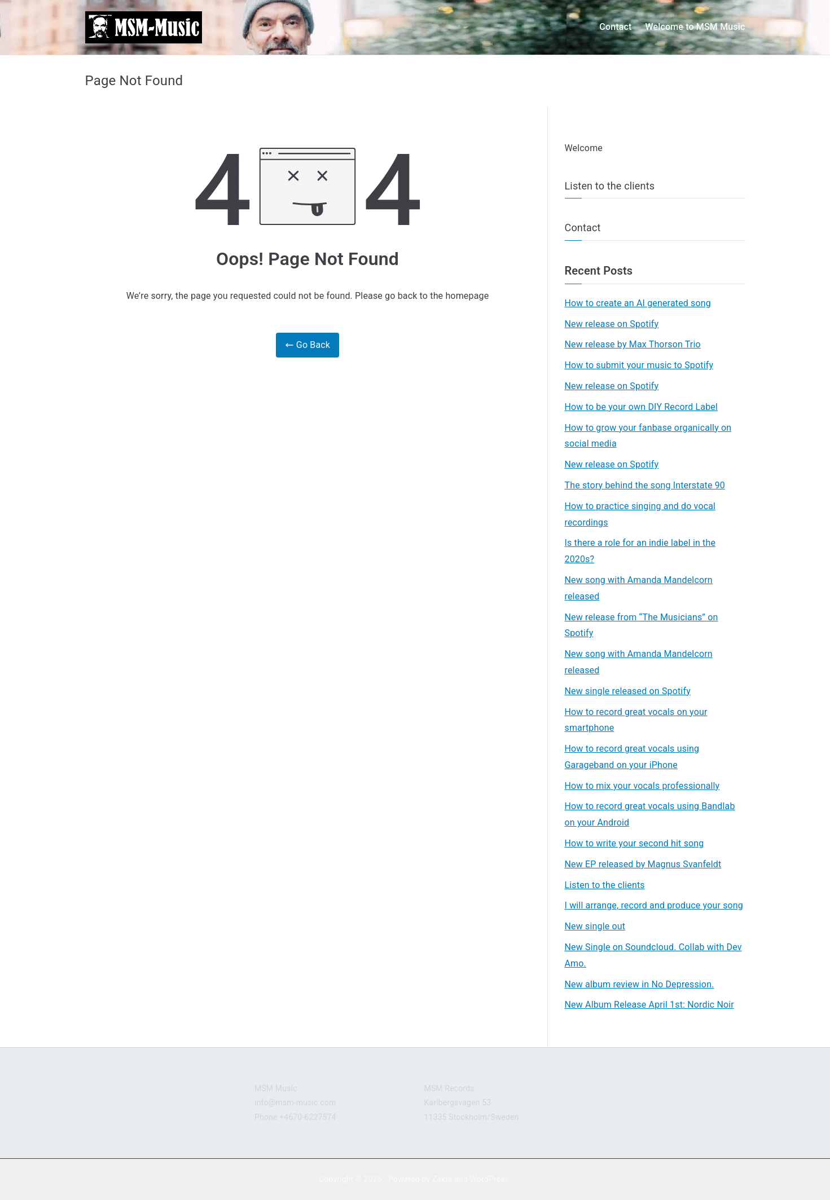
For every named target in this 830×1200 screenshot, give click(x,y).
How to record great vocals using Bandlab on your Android (650, 814)
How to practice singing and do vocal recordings (640, 514)
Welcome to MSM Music (695, 26)
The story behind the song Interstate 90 (645, 485)
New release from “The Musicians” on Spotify (641, 625)
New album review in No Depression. (639, 984)
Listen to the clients (610, 186)
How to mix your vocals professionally (642, 785)
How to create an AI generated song (638, 303)
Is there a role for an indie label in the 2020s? (640, 550)
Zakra (442, 1179)
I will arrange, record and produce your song (654, 905)
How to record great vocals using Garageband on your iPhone (632, 756)
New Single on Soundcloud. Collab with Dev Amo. (653, 955)
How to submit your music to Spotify (639, 365)
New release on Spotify (612, 324)
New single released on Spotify (628, 691)
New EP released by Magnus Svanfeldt (643, 864)
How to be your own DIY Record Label (641, 407)
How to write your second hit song (634, 843)
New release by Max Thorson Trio (633, 344)
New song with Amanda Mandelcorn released (639, 588)
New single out (595, 926)
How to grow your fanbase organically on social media (648, 435)
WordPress (489, 1179)
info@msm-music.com (295, 1102)
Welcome (584, 148)
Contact (615, 26)
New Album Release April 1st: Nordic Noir (649, 1004)
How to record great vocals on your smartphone (636, 720)
